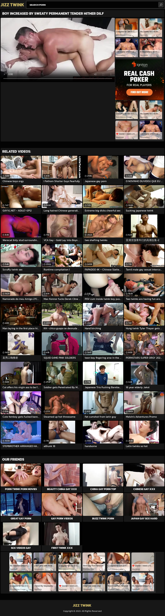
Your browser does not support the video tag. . (58, 50)
